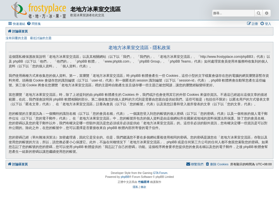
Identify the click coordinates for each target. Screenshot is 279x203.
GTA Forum (160, 173)
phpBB (125, 176)
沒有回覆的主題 (16, 38)
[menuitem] (34, 23)
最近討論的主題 (41, 38)
